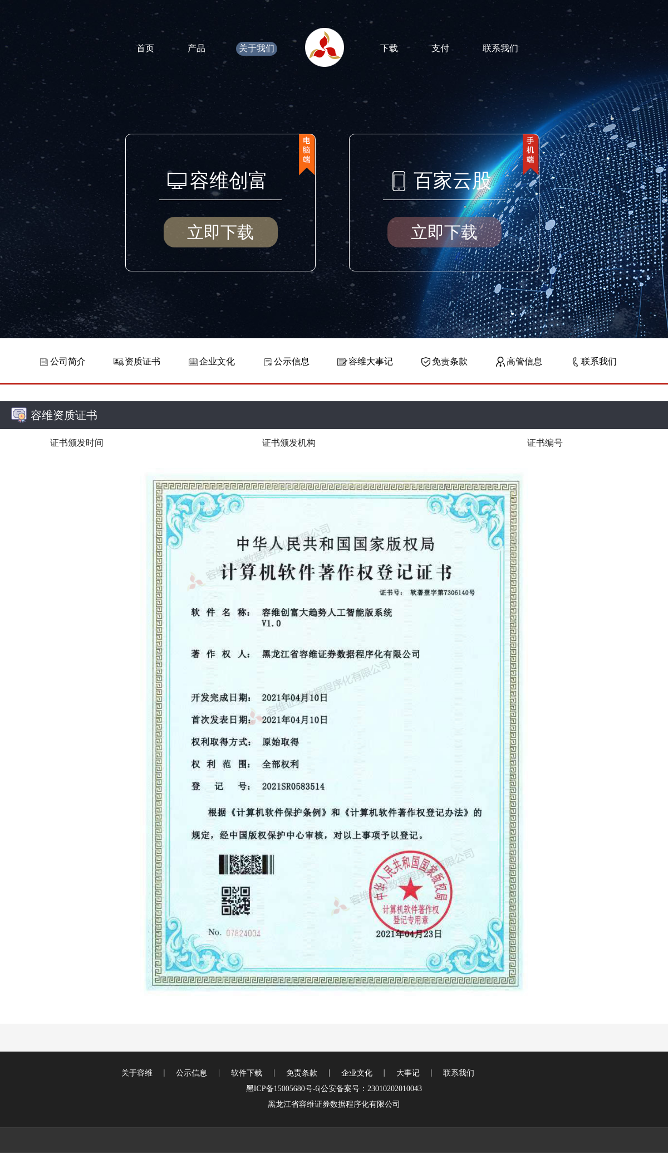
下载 (389, 48)
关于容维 (137, 1073)
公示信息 (292, 361)
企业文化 (217, 361)
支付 (440, 48)
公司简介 (68, 361)
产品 (196, 48)
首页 (145, 48)
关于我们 (256, 48)
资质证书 (142, 361)
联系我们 (500, 48)
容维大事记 (370, 361)
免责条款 (450, 361)
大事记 (408, 1073)
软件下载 (246, 1073)
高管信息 (524, 361)
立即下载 (220, 232)
